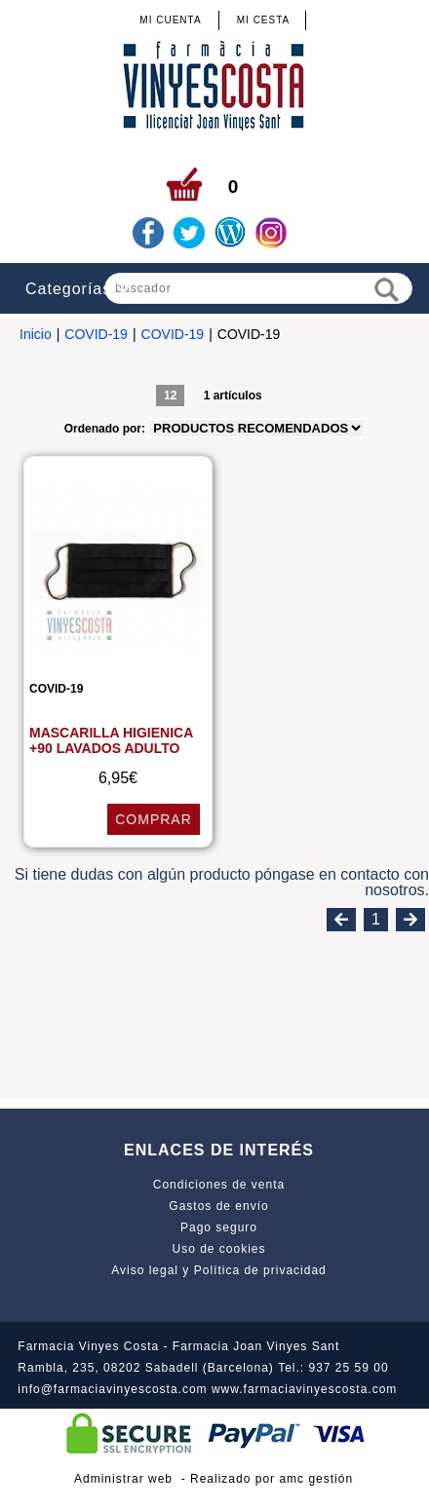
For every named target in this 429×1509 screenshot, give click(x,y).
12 (170, 395)
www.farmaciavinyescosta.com (304, 1389)
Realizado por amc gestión (271, 1479)
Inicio (36, 334)
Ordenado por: (106, 428)
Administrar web (123, 1479)
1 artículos (233, 395)
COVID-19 (96, 334)
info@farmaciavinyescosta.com (112, 1389)
